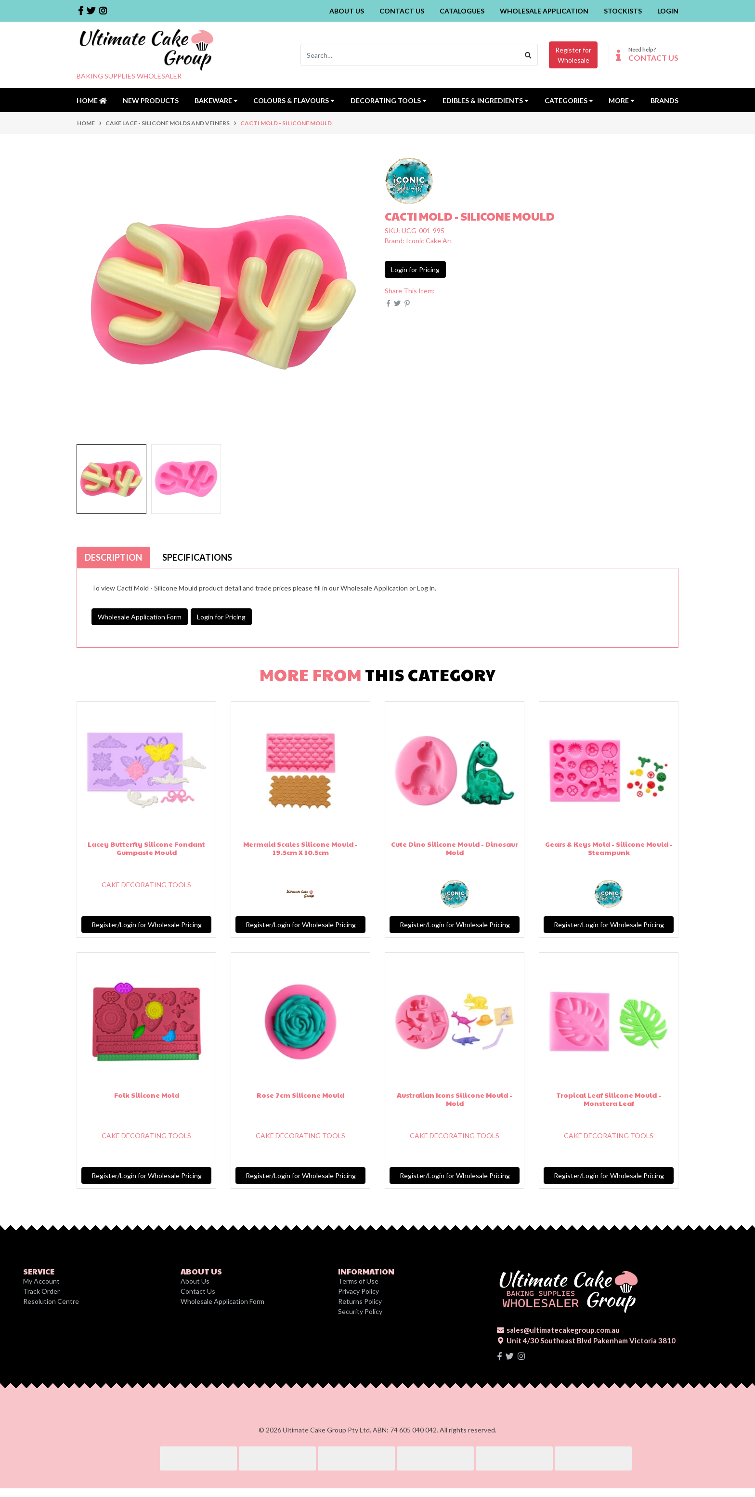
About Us (346, 11)
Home (92, 100)
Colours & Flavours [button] (294, 100)
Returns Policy (360, 1301)
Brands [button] (664, 100)
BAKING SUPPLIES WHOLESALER (129, 76)
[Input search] (410, 55)
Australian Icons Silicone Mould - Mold (454, 1099)
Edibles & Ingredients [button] (486, 100)
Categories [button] (569, 100)
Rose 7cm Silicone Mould (300, 1095)
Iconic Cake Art (429, 240)
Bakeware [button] (216, 100)
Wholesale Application (544, 11)
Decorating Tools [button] (389, 100)
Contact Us (401, 11)
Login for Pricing (415, 269)
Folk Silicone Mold (146, 1095)
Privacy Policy (358, 1291)
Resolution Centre (51, 1301)
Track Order (41, 1291)
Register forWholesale (573, 55)
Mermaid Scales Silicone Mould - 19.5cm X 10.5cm (300, 848)
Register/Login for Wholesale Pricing (146, 924)
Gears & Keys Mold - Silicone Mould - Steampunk (609, 848)
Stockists (623, 11)
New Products (151, 100)
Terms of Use (358, 1281)
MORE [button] (622, 100)
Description (113, 557)
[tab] (113, 557)
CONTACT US (653, 57)
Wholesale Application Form (140, 617)
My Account (41, 1281)
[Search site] (528, 55)
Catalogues (462, 11)
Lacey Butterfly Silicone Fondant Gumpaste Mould (146, 848)
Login (667, 11)
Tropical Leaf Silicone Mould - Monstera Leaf (608, 1099)
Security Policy (360, 1311)
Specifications (197, 557)
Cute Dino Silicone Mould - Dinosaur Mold (454, 848)
